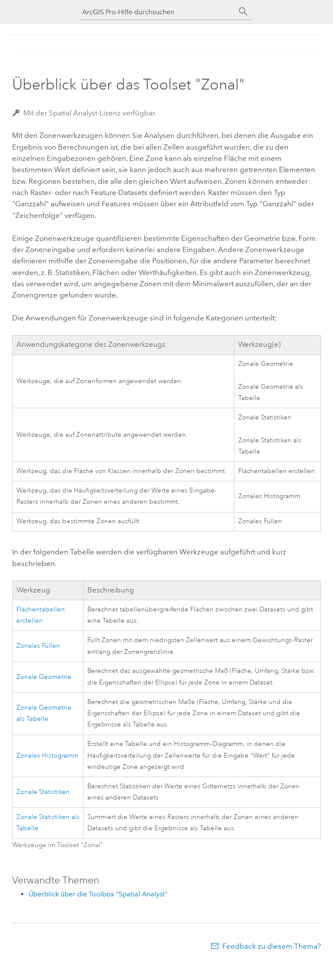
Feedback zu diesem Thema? (271, 946)
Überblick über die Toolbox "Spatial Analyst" (98, 894)
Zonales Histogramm (47, 756)
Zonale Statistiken (43, 792)
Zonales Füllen (38, 646)
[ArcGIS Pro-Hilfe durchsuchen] (158, 11)
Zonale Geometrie (43, 677)
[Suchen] (243, 11)
